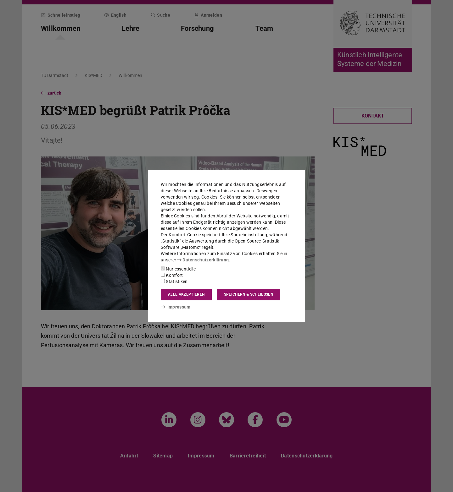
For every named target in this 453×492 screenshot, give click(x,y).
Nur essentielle (178, 268)
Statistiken (174, 281)
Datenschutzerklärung (203, 259)
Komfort (172, 275)
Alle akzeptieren (186, 294)
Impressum (176, 306)
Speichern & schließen (248, 294)
